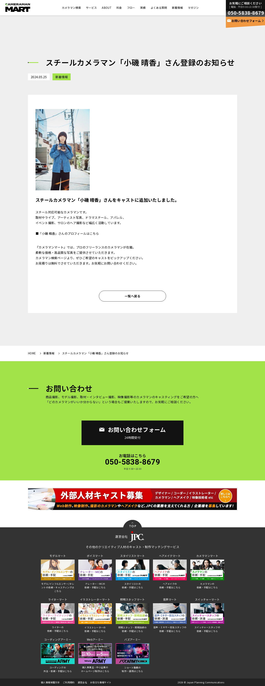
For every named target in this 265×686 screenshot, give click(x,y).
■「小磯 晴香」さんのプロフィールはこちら (67, 233)
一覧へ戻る (132, 296)
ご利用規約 (69, 682)
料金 (119, 8)
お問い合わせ (113, 263)
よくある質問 (159, 8)
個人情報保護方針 (50, 682)
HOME (32, 353)
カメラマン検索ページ (51, 258)
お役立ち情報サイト (100, 682)
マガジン (193, 8)
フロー (131, 8)
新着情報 (177, 8)
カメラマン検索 (71, 8)
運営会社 (82, 682)
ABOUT (106, 8)
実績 (143, 8)
